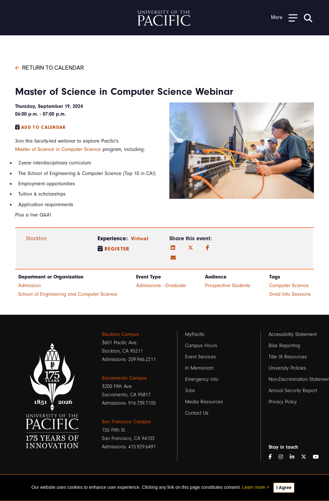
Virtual (139, 239)
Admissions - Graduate (161, 285)
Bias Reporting (284, 345)
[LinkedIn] (172, 248)
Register (117, 249)
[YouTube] (318, 457)
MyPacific (195, 334)
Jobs (190, 390)
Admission (29, 285)
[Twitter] (190, 248)
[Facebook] (207, 248)
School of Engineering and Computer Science (67, 294)
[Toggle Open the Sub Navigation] (284, 17)
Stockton (36, 238)
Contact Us (197, 413)
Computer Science (289, 285)
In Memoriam (199, 368)
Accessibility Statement (293, 334)
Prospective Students (227, 285)
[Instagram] (283, 457)
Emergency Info (201, 379)
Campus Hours (201, 345)
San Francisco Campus (126, 422)
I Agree (283, 487)
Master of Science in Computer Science (58, 149)
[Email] (173, 258)
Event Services (200, 357)
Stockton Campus (120, 334)
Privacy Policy (283, 402)
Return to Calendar (49, 67)
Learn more (253, 487)
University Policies (287, 368)
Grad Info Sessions (290, 294)
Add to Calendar (43, 127)
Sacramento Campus (124, 378)
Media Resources (204, 402)
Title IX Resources (288, 357)
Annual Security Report (293, 390)
